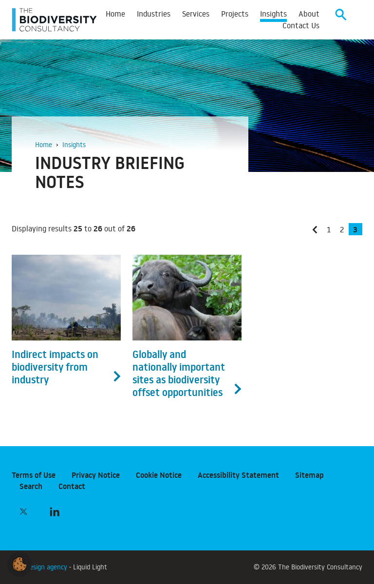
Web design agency (40, 566)
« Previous (317, 236)
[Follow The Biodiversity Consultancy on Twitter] (23, 511)
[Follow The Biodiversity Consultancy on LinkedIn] (54, 511)
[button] (19, 562)
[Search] (340, 19)
